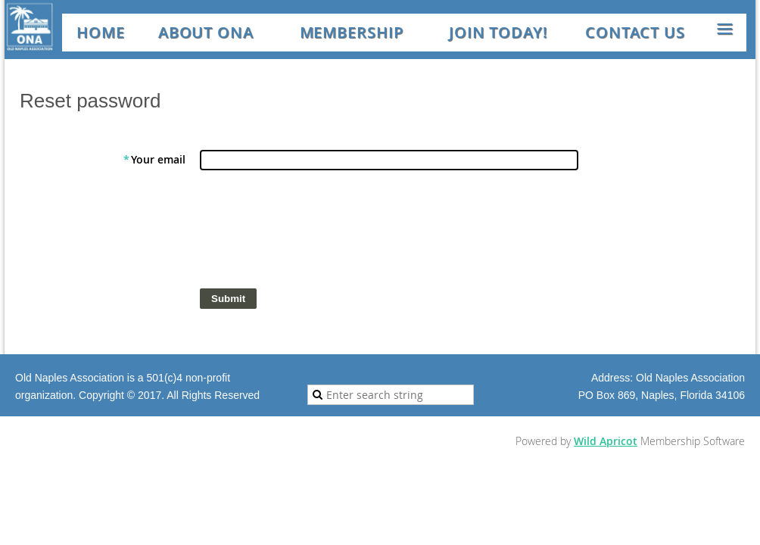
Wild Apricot (605, 441)
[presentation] (315, 233)
